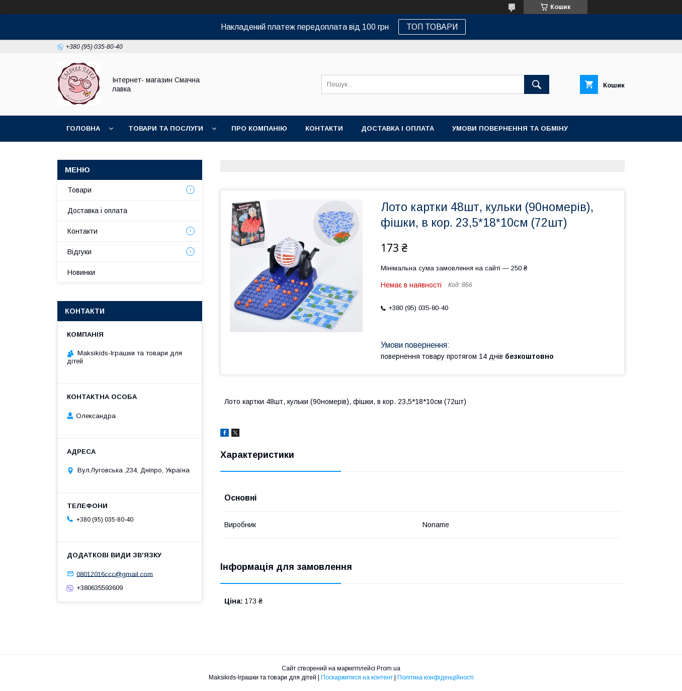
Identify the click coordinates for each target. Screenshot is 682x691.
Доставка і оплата (397, 128)
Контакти (324, 128)
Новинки (83, 154)
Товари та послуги (165, 128)
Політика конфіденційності (435, 677)
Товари (79, 190)
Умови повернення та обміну (510, 128)
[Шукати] (536, 84)
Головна (83, 128)
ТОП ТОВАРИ (432, 27)
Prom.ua (388, 668)
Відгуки (79, 252)
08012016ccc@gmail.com (114, 573)
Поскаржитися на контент (357, 677)
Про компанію (259, 128)
